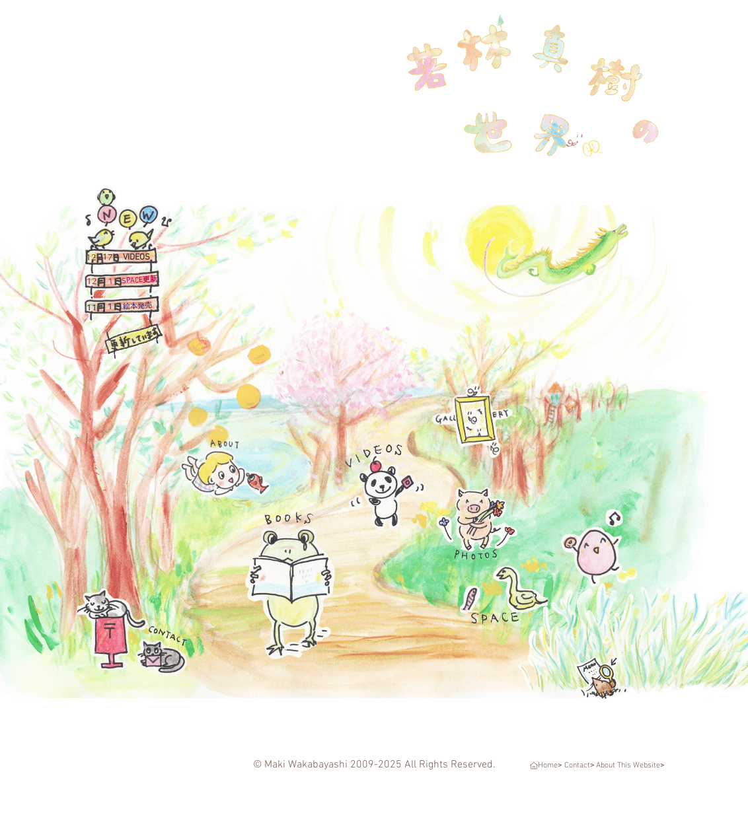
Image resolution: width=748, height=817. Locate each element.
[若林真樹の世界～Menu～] (622, 646)
